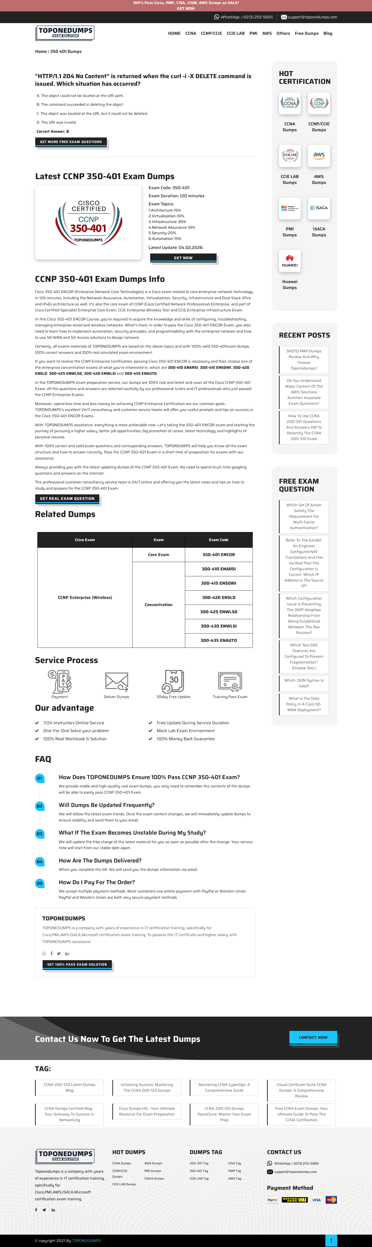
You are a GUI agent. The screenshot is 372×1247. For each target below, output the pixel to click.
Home (41, 51)
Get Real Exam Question (67, 499)
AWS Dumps (319, 179)
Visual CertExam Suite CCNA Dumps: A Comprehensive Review (302, 1090)
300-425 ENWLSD (65, 373)
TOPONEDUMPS (86, 1241)
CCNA (190, 33)
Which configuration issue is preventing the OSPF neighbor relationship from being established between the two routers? (304, 615)
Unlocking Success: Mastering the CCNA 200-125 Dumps (147, 1087)
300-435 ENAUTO (140, 373)
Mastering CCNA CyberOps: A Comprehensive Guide (224, 1087)
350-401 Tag (199, 1170)
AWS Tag (234, 1178)
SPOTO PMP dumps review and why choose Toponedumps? (304, 359)
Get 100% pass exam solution (77, 964)
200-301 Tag (199, 1163)
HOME (174, 33)
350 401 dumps (66, 51)
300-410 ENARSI (183, 367)
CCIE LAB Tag (199, 1178)
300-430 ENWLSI (100, 373)
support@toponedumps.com (312, 17)
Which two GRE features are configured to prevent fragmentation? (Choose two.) (303, 656)
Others (283, 33)
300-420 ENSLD (218, 597)
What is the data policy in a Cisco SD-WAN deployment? (304, 704)
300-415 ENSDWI (215, 367)
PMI (253, 33)
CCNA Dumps (290, 127)
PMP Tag (234, 1170)
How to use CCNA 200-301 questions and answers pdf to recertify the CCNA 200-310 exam (304, 427)
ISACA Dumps (319, 232)
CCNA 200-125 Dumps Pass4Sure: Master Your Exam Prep (224, 1114)
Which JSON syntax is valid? (304, 683)
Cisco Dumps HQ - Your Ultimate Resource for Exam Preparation (147, 1111)
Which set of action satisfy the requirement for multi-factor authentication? (304, 516)
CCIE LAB (236, 33)
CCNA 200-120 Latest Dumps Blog (69, 1087)
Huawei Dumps (290, 284)
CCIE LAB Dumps (290, 179)
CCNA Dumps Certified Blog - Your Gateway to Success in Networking (69, 1114)
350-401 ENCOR (219, 554)
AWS (267, 33)
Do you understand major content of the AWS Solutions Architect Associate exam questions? (304, 392)
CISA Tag (234, 1163)
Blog (327, 33)
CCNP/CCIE (211, 33)
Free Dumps (307, 33)
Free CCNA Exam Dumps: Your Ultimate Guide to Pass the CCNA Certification (301, 1114)
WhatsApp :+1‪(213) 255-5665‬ (247, 17)
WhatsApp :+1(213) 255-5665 (296, 1163)
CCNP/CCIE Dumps (319, 127)
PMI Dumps (290, 232)
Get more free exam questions (71, 141)
